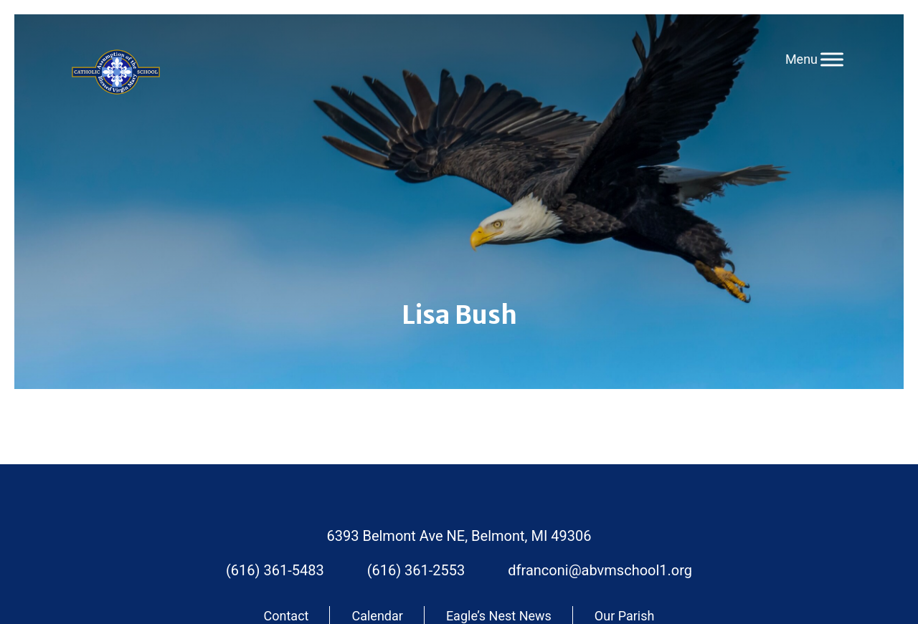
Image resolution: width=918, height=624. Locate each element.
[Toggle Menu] (831, 59)
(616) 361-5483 (275, 570)
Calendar (376, 615)
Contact (286, 615)
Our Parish (625, 615)
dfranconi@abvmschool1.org (600, 570)
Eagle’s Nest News (499, 615)
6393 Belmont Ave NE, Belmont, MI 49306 (459, 535)
